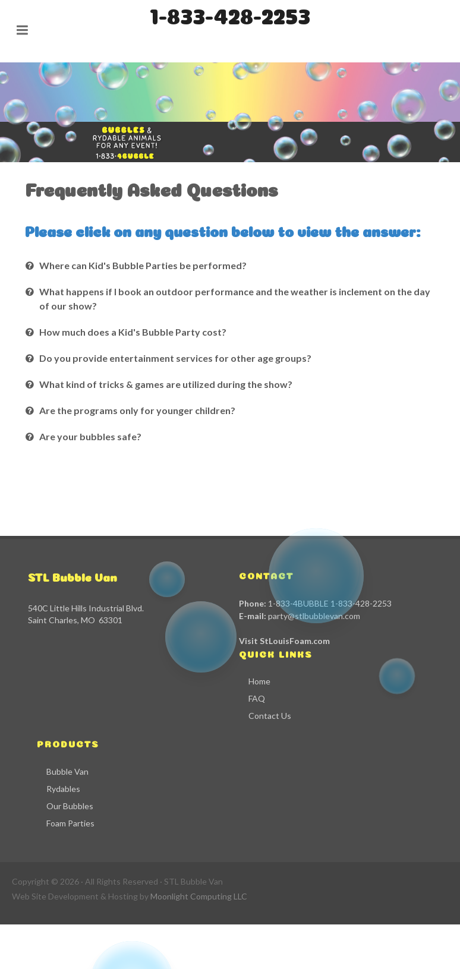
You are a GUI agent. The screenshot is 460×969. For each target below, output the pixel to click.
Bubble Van (67, 771)
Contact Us (269, 716)
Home (259, 681)
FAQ (256, 698)
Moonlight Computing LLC (198, 896)
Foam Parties (70, 823)
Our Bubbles (69, 806)
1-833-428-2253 (230, 13)
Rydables (63, 789)
